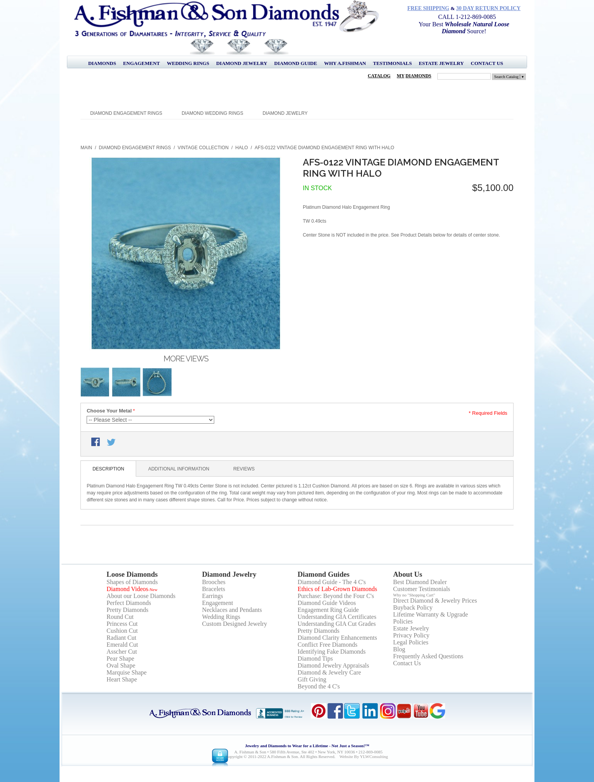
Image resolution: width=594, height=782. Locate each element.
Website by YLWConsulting (364, 756)
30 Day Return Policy (488, 8)
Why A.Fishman (345, 63)
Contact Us (487, 63)
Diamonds (102, 63)
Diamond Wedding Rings (212, 113)
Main (86, 147)
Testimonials (392, 63)
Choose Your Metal (109, 411)
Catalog (379, 75)
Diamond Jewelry (241, 63)
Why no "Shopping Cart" (414, 595)
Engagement (141, 63)
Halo (241, 147)
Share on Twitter (112, 443)
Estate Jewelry (441, 63)
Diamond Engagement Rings (126, 113)
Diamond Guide (295, 63)
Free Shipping (428, 8)
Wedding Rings (188, 63)
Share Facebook (96, 443)
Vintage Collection (203, 147)
